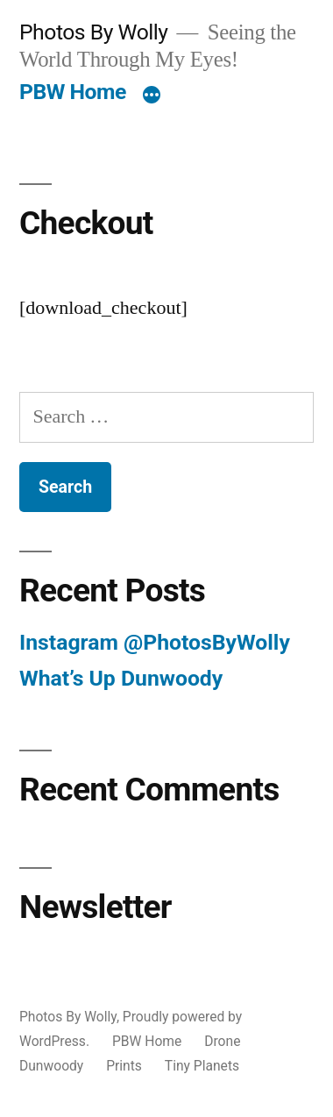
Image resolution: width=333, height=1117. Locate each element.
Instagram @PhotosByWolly (154, 642)
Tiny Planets (202, 1065)
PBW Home (72, 91)
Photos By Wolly (93, 32)
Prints (124, 1065)
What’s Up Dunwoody (121, 678)
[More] (151, 95)
